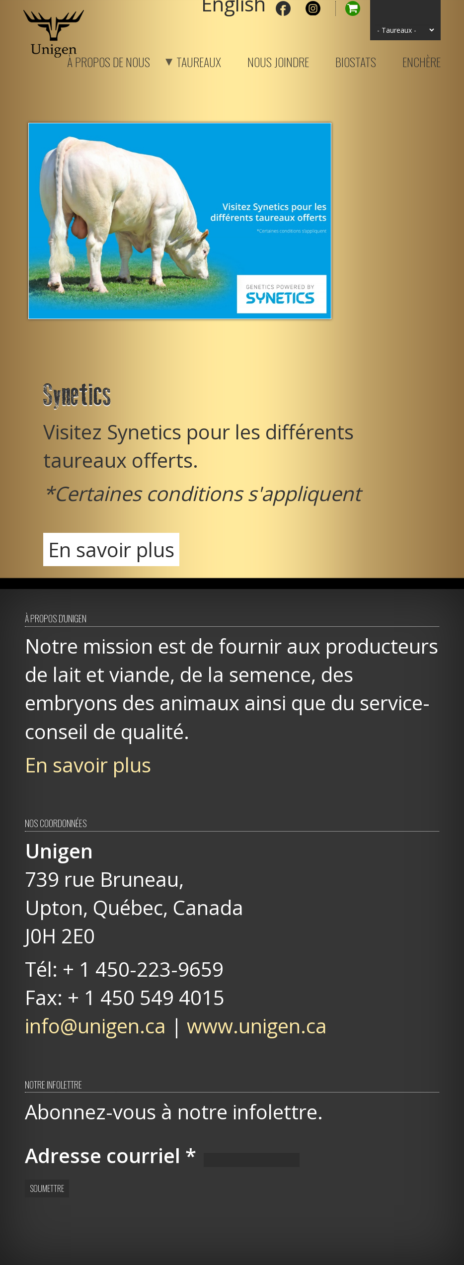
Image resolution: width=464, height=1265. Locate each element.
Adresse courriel (110, 1155)
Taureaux (186, 60)
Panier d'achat (347, 8)
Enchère (421, 60)
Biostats (355, 60)
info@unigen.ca (95, 1025)
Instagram (313, 8)
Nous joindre (278, 60)
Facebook (283, 8)
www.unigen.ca (257, 1025)
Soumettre (47, 1188)
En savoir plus (111, 549)
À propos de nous (108, 60)
